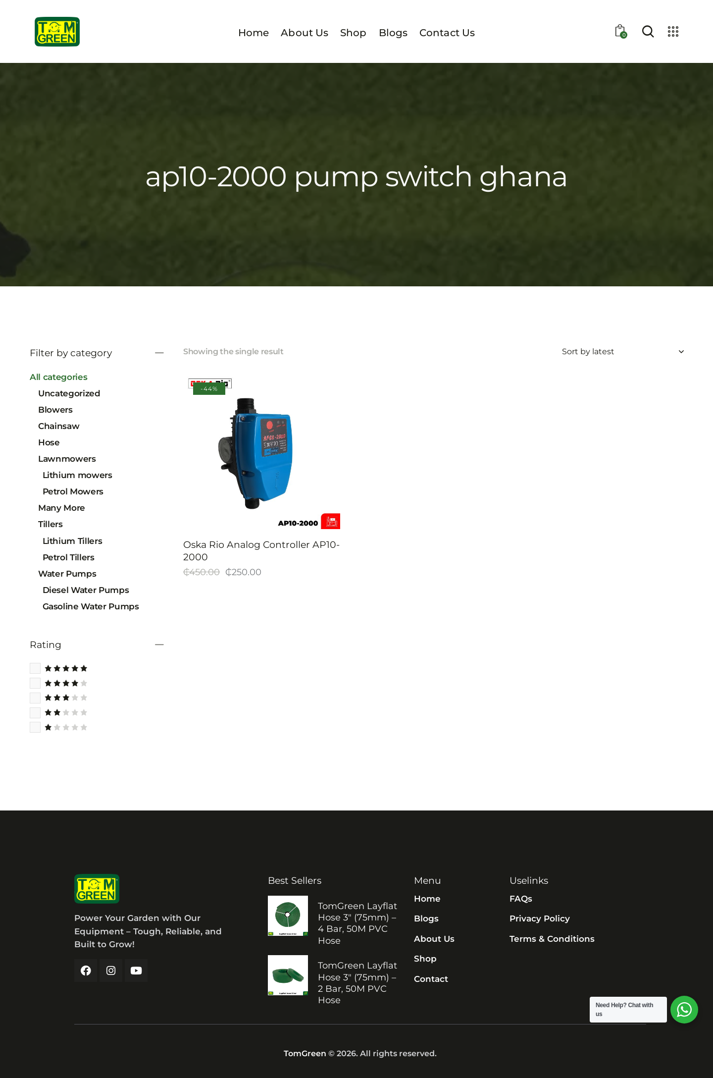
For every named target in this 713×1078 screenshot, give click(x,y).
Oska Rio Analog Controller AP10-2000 (261, 551)
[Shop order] (622, 351)
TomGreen (305, 1053)
